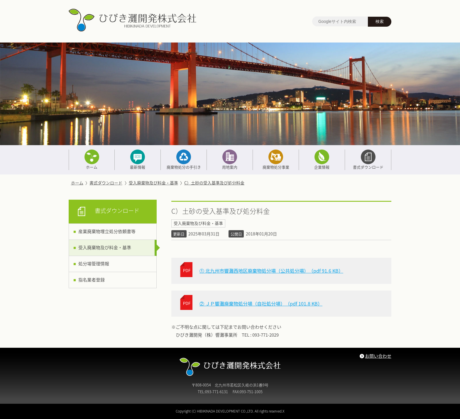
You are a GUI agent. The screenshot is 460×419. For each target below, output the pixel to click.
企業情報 (322, 160)
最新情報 (137, 160)
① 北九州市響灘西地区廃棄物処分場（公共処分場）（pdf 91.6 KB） (271, 270)
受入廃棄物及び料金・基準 (153, 183)
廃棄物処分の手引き (184, 160)
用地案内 (230, 160)
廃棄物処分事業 (276, 160)
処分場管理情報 (93, 263)
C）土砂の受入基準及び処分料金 (214, 183)
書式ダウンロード (368, 160)
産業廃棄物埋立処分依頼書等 (107, 231)
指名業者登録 (91, 279)
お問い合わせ (378, 356)
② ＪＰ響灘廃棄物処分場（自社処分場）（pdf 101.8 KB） (260, 303)
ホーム (91, 160)
